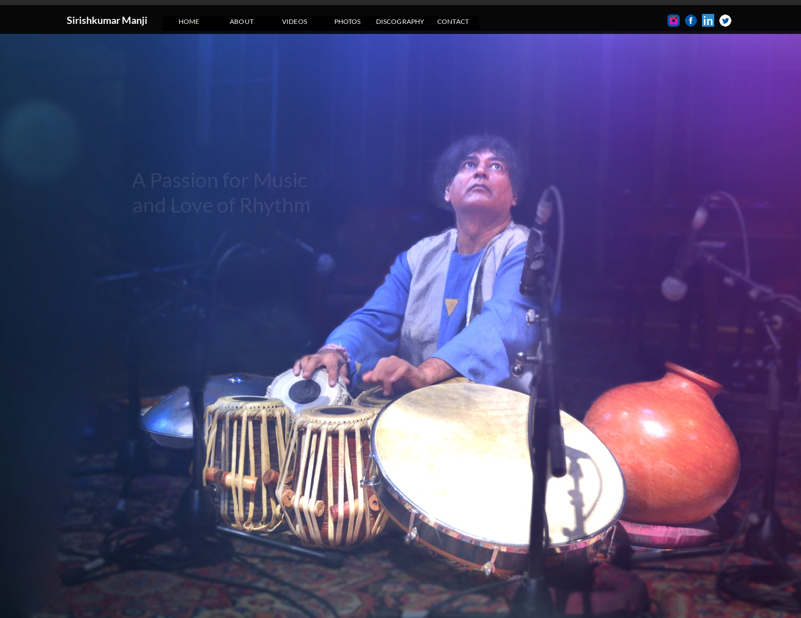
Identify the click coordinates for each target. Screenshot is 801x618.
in (708, 20)
